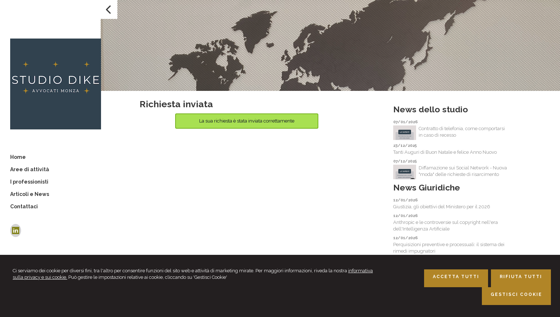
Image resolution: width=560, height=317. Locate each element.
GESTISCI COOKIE (516, 294)
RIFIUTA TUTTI (521, 276)
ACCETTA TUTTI (456, 276)
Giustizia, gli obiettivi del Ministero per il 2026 (441, 206)
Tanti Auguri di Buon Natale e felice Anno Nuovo (445, 152)
